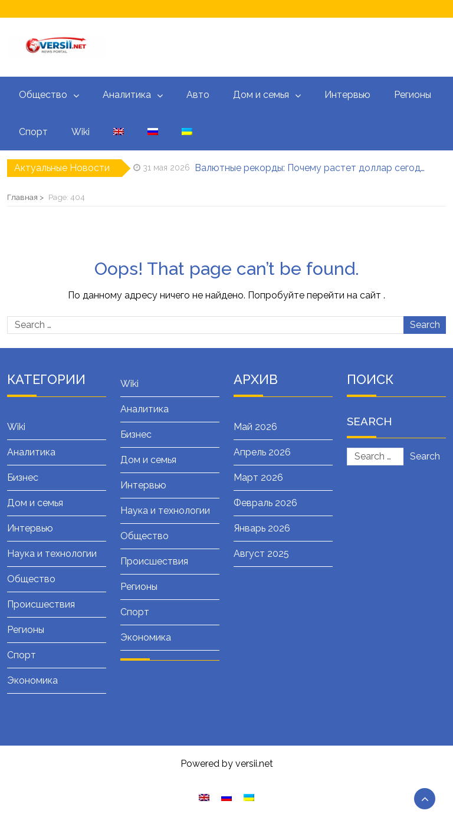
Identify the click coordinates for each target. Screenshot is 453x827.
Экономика (32, 680)
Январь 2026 (262, 528)
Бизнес (22, 477)
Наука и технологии (52, 553)
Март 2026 (258, 477)
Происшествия (41, 604)
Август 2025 (261, 553)
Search (425, 324)
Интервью (347, 94)
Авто (197, 94)
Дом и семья (261, 94)
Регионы (412, 94)
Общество (43, 94)
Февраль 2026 (265, 502)
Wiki (80, 131)
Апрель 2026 (262, 452)
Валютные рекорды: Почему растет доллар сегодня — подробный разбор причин (312, 167)
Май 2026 (255, 426)
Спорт (33, 131)
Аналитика (127, 94)
